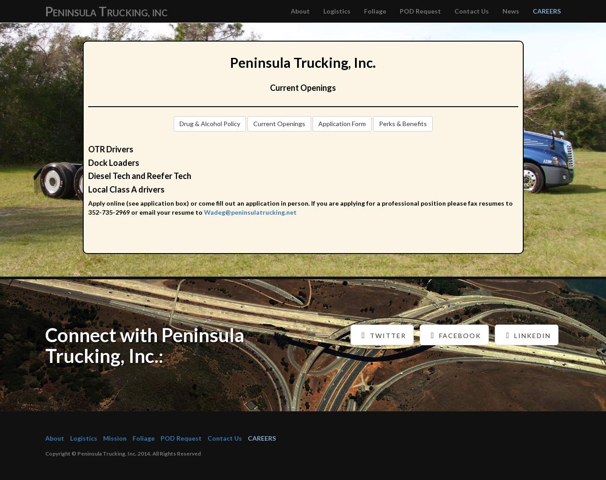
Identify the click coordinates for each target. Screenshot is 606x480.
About (300, 11)
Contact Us (471, 11)
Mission (115, 438)
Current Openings (279, 123)
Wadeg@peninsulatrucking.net (250, 212)
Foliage (375, 11)
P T (106, 11)
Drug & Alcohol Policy (210, 123)
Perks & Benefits (403, 123)
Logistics (336, 11)
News (510, 11)
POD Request (420, 11)
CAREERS (547, 11)
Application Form (342, 123)
